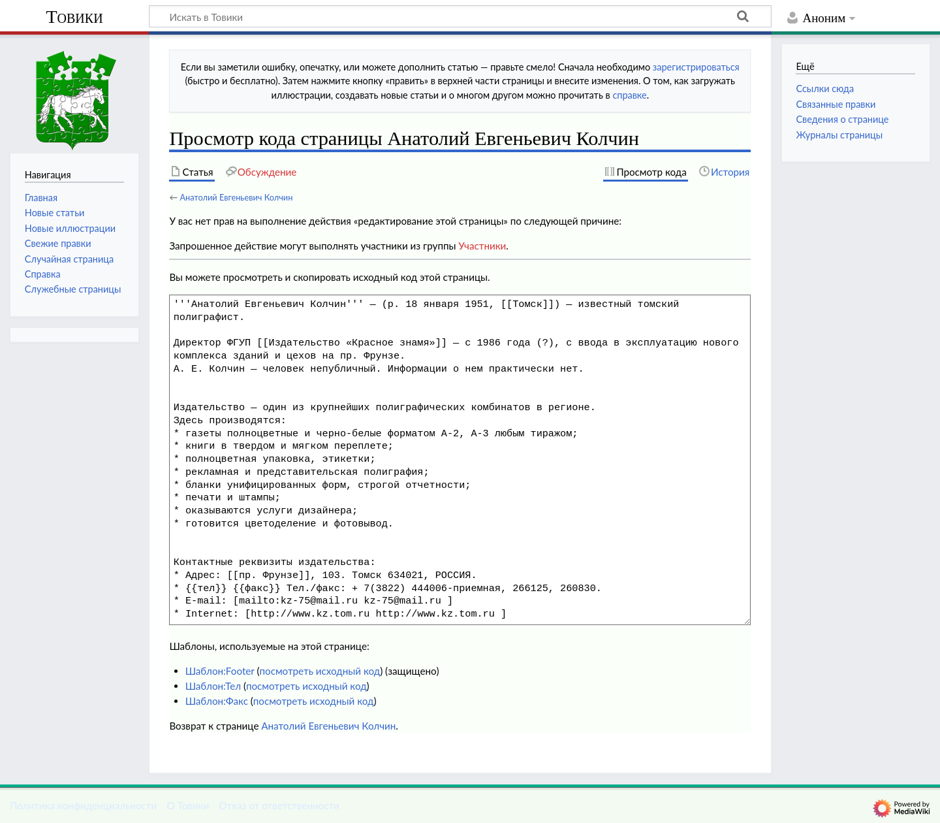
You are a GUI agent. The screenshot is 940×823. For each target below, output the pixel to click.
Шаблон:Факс (216, 701)
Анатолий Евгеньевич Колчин (236, 197)
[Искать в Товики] (460, 16)
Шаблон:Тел (213, 686)
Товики (74, 17)
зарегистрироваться (696, 67)
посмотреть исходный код (319, 671)
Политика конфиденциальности (83, 805)
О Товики (187, 805)
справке (629, 95)
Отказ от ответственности (279, 805)
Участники (482, 245)
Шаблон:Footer (220, 671)
